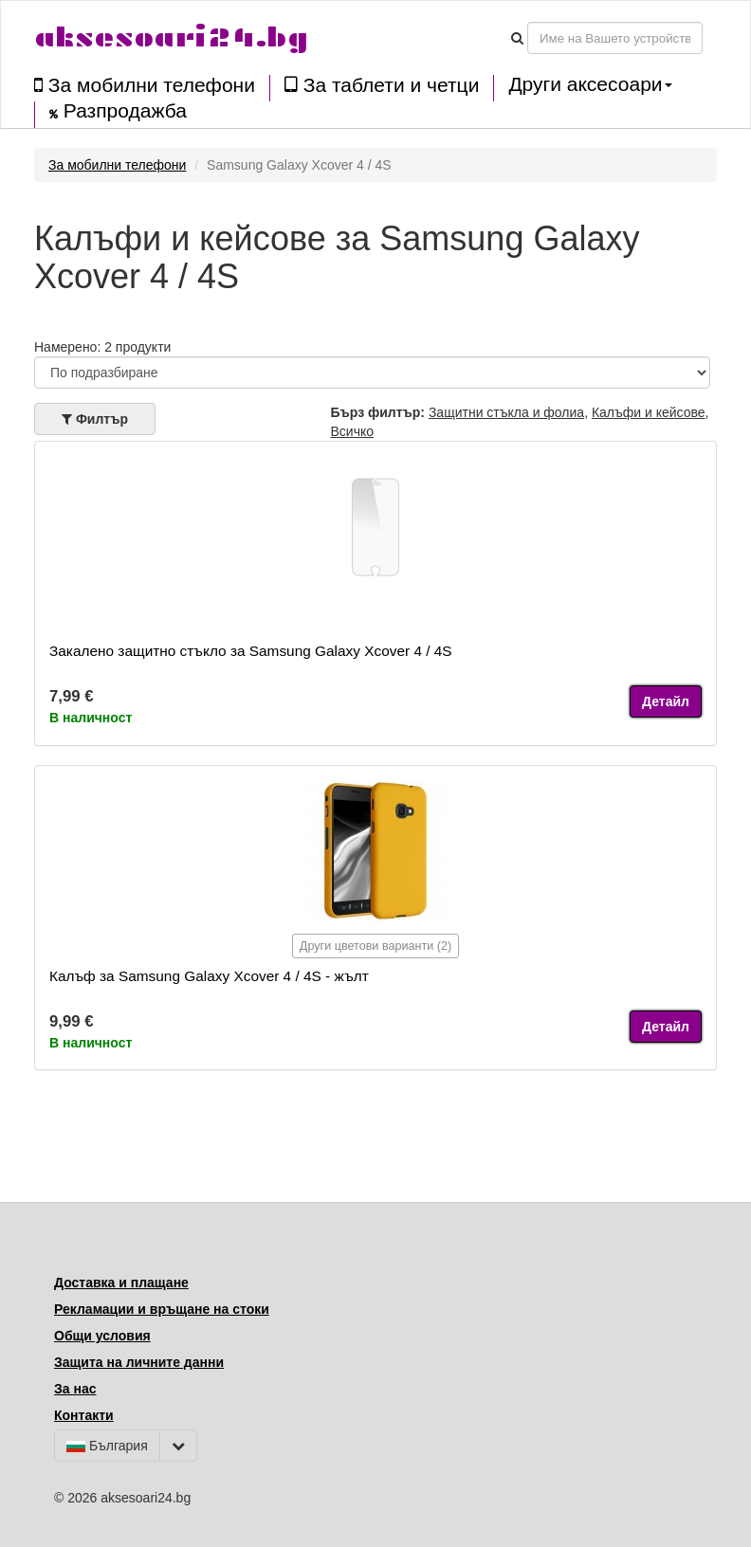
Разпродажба (118, 110)
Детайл (665, 701)
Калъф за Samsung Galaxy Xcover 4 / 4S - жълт (209, 976)
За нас (75, 1388)
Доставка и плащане (121, 1282)
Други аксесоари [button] (589, 84)
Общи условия (102, 1335)
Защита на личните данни (139, 1362)
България (107, 1445)
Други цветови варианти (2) (375, 946)
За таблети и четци (381, 85)
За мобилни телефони (144, 85)
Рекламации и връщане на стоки (161, 1309)
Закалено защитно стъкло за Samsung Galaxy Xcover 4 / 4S (250, 651)
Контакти (84, 1415)
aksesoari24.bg (171, 37)
